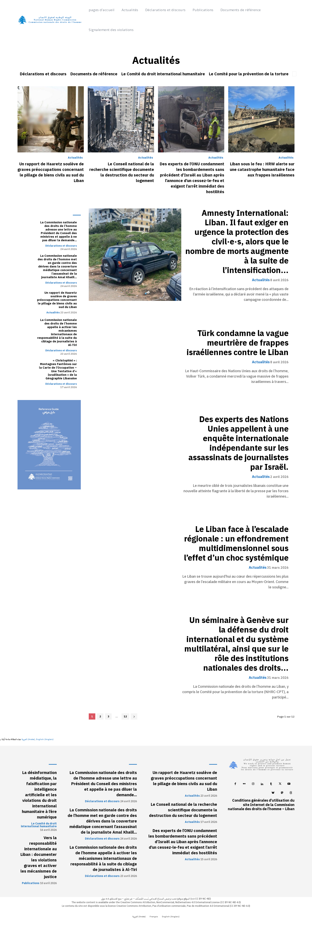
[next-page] (134, 716)
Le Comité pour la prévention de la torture (249, 74)
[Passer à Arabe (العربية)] (28, 739)
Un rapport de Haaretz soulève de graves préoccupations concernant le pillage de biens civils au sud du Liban (51, 172)
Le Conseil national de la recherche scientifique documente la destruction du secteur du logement (121, 172)
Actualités (75, 157)
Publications (30, 883)
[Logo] (52, 19)
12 (125, 716)
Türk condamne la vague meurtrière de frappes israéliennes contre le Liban (238, 342)
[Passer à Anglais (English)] (45, 739)
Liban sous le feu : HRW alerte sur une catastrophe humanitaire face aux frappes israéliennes (262, 169)
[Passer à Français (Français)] (154, 916)
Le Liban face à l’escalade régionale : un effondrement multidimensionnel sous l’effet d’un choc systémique (236, 543)
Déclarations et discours (43, 74)
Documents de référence (93, 74)
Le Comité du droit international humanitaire (163, 74)
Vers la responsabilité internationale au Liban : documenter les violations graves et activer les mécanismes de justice (38, 857)
